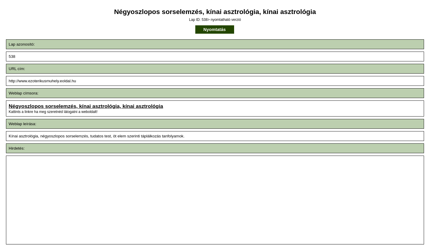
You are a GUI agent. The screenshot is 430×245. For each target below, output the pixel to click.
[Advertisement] (170, 200)
